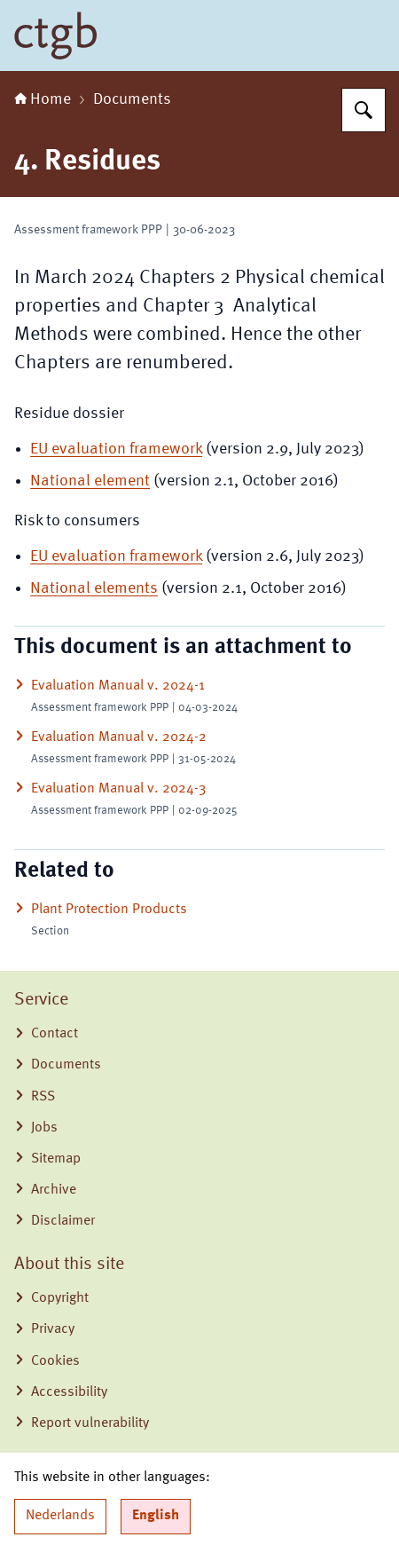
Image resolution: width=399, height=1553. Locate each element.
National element (90, 481)
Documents (132, 99)
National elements (94, 588)
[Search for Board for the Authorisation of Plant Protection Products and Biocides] (363, 110)
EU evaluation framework (116, 449)
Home (42, 99)
